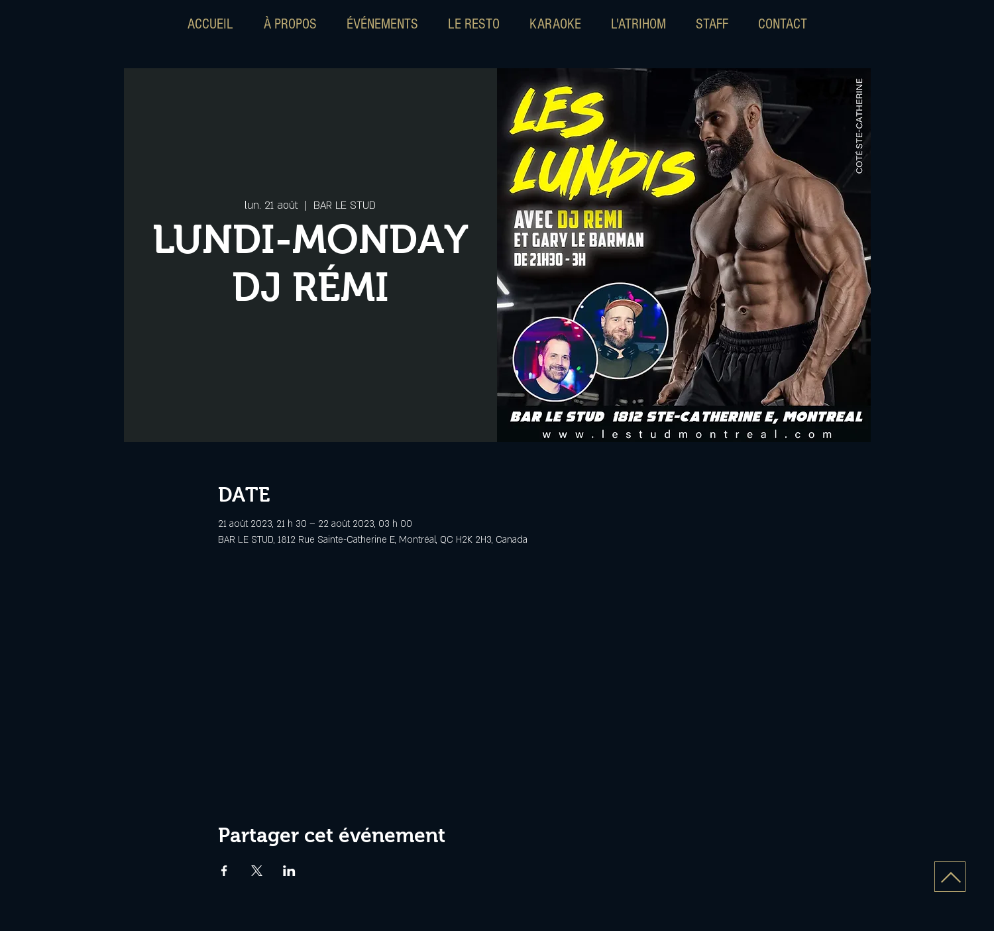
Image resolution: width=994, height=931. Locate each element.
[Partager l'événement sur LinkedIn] (289, 870)
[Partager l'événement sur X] (256, 870)
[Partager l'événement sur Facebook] (224, 870)
